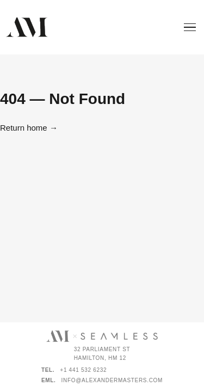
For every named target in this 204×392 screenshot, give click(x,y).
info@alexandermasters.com (112, 380)
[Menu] (190, 27)
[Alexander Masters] (26, 27)
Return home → (29, 127)
